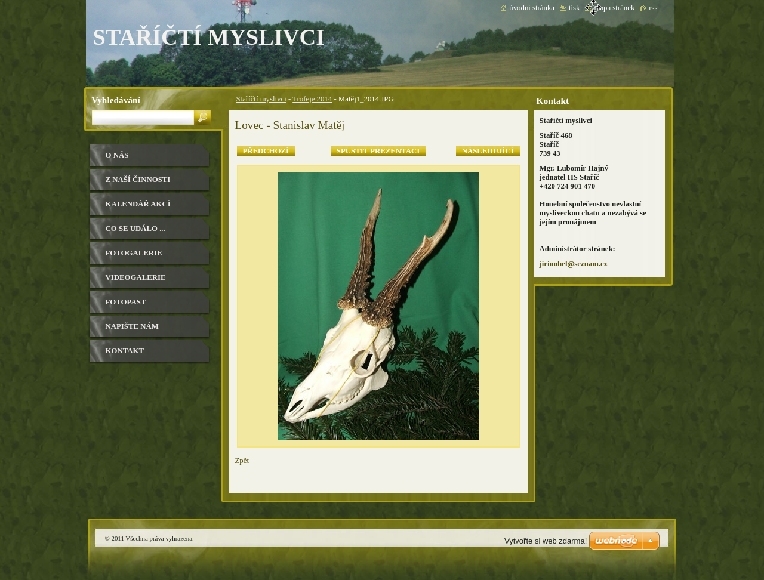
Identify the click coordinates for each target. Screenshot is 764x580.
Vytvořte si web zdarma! (545, 540)
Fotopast (126, 302)
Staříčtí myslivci (261, 99)
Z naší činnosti (138, 179)
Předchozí (266, 151)
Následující (488, 151)
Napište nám (132, 326)
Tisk (574, 8)
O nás (117, 155)
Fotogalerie (134, 253)
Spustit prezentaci (378, 151)
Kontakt (125, 351)
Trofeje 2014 (312, 99)
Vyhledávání (116, 100)
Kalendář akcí (138, 204)
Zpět (242, 460)
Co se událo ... (135, 228)
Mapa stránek (614, 8)
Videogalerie (136, 277)
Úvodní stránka (531, 8)
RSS (653, 8)
